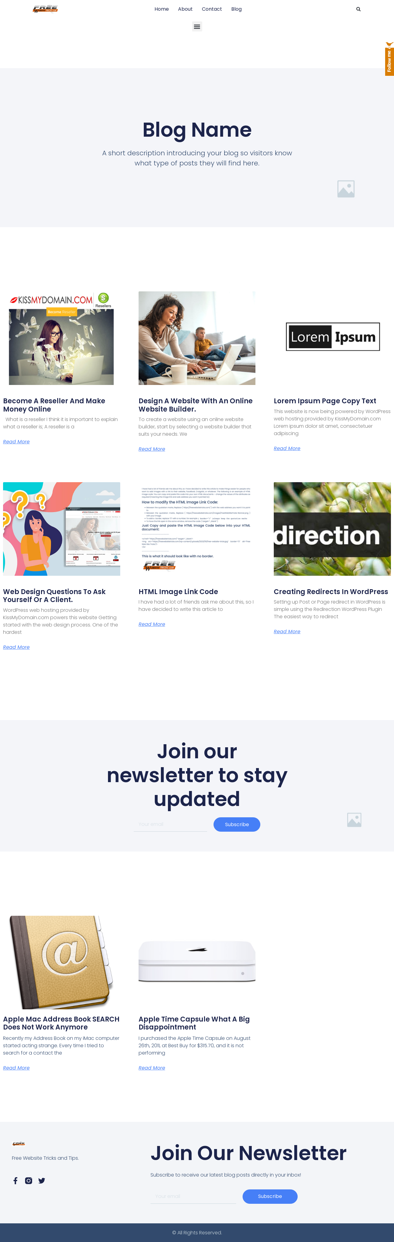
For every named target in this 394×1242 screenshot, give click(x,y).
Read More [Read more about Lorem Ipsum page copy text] (287, 448)
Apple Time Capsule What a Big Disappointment (194, 1023)
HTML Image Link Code (178, 592)
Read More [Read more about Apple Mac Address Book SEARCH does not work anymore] (16, 1067)
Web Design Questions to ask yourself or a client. (54, 595)
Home (161, 9)
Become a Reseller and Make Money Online (54, 405)
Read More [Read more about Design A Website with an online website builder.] (152, 449)
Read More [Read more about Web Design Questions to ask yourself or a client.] (16, 647)
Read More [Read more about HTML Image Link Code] (152, 624)
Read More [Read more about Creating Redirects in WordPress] (287, 631)
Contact (212, 9)
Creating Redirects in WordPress (331, 592)
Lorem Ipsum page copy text (325, 401)
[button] (358, 9)
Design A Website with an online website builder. (196, 405)
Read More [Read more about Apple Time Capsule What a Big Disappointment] (152, 1067)
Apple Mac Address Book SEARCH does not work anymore (61, 1023)
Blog (236, 9)
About (185, 9)
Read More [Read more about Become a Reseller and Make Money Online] (16, 441)
